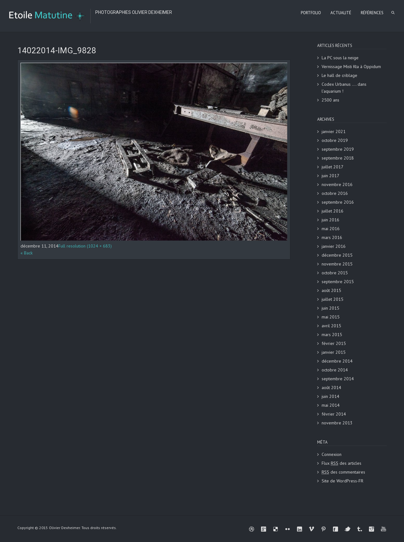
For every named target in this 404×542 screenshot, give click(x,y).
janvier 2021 (334, 131)
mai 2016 (331, 228)
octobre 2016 (335, 193)
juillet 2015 (332, 299)
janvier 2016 (334, 246)
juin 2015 (330, 308)
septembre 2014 (338, 379)
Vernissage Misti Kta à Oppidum (351, 66)
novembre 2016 (337, 184)
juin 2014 (330, 396)
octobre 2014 (335, 370)
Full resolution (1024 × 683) (85, 246)
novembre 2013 (337, 423)
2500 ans (330, 100)
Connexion (332, 454)
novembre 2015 (337, 264)
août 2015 (331, 290)
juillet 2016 (332, 211)
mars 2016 (332, 237)
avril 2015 (331, 326)
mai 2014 (331, 405)
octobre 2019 (335, 140)
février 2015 (334, 343)
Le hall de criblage (339, 75)
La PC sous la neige (340, 58)
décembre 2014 (337, 361)
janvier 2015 (334, 352)
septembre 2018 (338, 158)
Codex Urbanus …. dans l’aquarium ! (344, 87)
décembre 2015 (337, 255)
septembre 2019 (338, 149)
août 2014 (331, 387)
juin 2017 (330, 175)
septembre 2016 (338, 202)
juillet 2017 (332, 167)
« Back (27, 253)
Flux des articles (341, 463)
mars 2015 (332, 334)
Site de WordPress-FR (342, 481)
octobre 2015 (335, 273)
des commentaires (343, 472)
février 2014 (334, 414)
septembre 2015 (338, 281)
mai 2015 (331, 317)
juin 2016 (330, 220)
